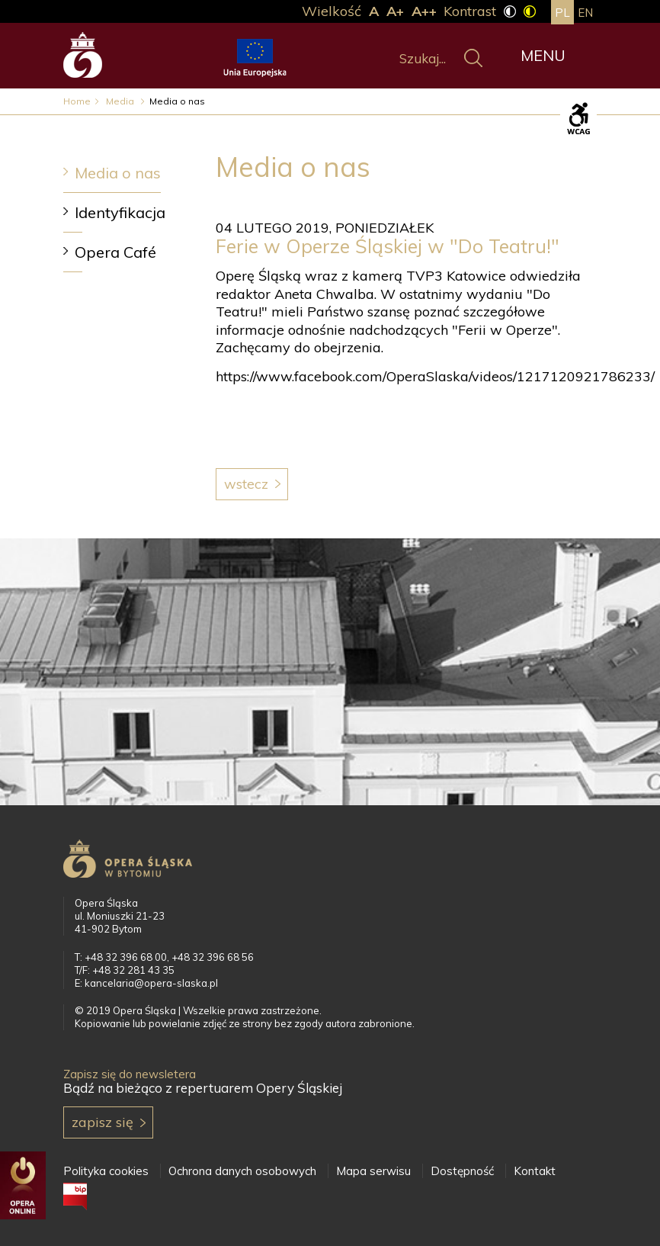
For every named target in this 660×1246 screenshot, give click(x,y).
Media (121, 101)
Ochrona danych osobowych (242, 1171)
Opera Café (115, 252)
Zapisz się (102, 1122)
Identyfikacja (120, 212)
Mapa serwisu (373, 1171)
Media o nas (118, 172)
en (585, 12)
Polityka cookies (106, 1171)
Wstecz (246, 484)
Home (77, 101)
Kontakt (535, 1171)
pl (562, 12)
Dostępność (462, 1171)
